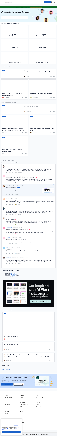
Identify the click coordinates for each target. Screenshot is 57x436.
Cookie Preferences (44, 434)
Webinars (38, 409)
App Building (7, 404)
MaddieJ (7, 185)
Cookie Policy (16, 432)
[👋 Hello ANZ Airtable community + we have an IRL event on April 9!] (28, 357)
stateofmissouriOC (9, 227)
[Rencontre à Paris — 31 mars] (28, 347)
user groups (13, 275)
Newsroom (22, 422)
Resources (6, 411)
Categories (11, 162)
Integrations (6, 400)
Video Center (38, 402)
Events (37, 400)
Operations (22, 402)
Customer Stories (39, 406)
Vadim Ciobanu (8, 208)
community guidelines (15, 274)
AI (4, 406)
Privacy (23, 434)
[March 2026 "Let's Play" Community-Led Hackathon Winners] (14, 146)
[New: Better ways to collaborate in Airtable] (42, 89)
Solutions (22, 395)
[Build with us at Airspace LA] (28, 109)
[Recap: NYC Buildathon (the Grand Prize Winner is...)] (42, 125)
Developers (6, 418)
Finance (21, 409)
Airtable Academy (39, 397)
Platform (6, 395)
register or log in (13, 273)
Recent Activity (4, 162)
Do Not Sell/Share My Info (34, 434)
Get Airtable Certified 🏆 (18, 384)
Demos (37, 404)
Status (21, 420)
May (6, 198)
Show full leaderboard (6, 369)
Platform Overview (8, 397)
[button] (1, 2)
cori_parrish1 (8, 166)
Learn (37, 395)
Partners (6, 413)
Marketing (22, 400)
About (21, 413)
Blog (20, 418)
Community (6, 420)
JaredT (7, 247)
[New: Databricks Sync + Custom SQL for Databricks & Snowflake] (14, 89)
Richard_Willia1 (8, 237)
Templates (6, 422)
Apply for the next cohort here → (36, 7)
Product (21, 397)
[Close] (20, 427)
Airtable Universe (7, 424)
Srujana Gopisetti (9, 175)
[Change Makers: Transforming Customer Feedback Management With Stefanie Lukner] (14, 125)
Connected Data (7, 409)
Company (21, 411)
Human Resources (24, 404)
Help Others (16, 162)
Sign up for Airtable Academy (7, 384)
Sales (21, 406)
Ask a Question (14, 276)
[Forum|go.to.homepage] (8, 2)
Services (6, 415)
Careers (21, 415)
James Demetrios (9, 257)
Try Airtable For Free (24, 424)
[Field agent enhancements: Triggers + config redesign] (28, 74)
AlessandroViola (9, 217)
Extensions (6, 402)
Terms (27, 434)
